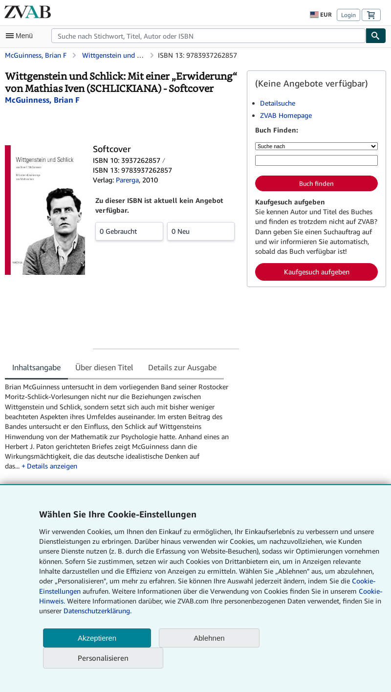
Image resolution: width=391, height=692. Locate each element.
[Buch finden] (376, 35)
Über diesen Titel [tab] (104, 367)
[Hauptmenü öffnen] (21, 35)
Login (348, 15)
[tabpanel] (122, 426)
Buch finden (316, 183)
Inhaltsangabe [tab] (36, 367)
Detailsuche (277, 103)
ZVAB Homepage (286, 115)
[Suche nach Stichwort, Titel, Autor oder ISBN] (316, 160)
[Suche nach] (316, 146)
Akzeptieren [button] (97, 638)
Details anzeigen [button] (52, 466)
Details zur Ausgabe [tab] (182, 367)
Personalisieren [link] (103, 657)
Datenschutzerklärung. (97, 610)
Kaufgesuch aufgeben (316, 272)
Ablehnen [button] (209, 638)
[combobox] (208, 35)
